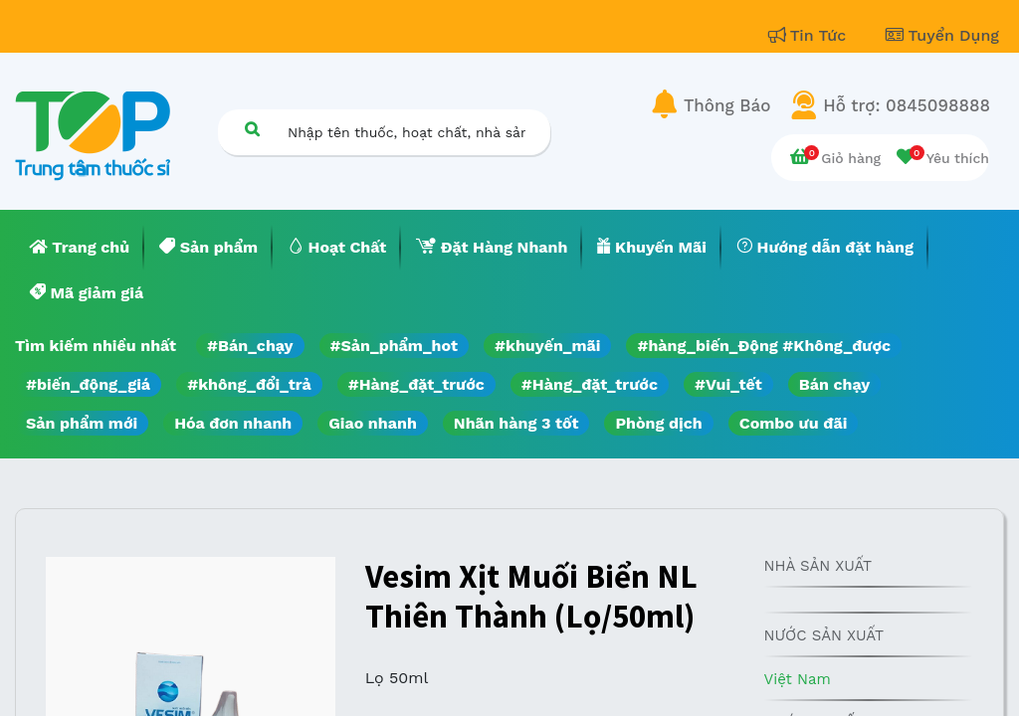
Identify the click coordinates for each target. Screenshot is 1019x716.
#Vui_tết (728, 384)
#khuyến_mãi (547, 345)
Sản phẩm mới (81, 423)
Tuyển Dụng (942, 35)
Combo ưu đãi (793, 423)
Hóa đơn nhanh (233, 423)
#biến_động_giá (88, 384)
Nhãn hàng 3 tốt (516, 423)
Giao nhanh (372, 423)
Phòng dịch (658, 423)
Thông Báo (727, 105)
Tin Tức (810, 35)
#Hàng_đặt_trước (416, 384)
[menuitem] (79, 247)
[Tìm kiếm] (252, 128)
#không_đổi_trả (249, 384)
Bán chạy (834, 384)
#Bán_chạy (250, 345)
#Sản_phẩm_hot (394, 345)
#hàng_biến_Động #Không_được (764, 345)
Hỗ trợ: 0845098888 (906, 105)
